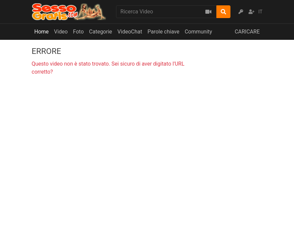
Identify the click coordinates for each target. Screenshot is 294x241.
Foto (78, 31)
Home (41, 31)
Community (198, 31)
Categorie (100, 31)
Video (61, 31)
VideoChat (129, 31)
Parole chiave (163, 31)
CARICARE (247, 31)
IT (261, 11)
